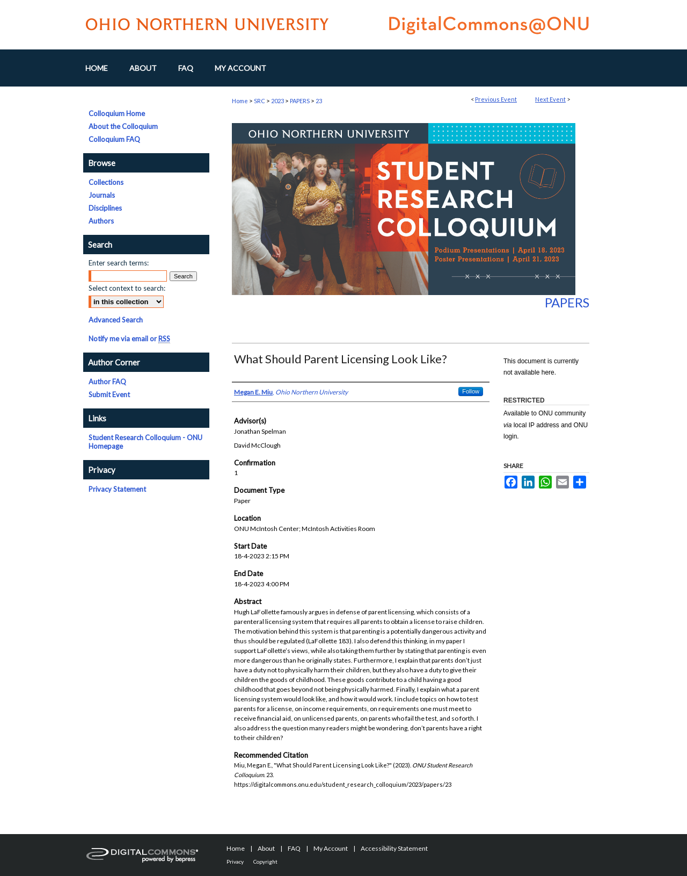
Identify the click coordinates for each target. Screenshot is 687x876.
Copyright (265, 861)
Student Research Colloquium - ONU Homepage (145, 441)
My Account (330, 848)
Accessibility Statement (394, 848)
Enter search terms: (119, 263)
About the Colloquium (123, 126)
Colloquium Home (117, 113)
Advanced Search (116, 319)
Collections (106, 182)
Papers (567, 302)
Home (240, 100)
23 (319, 100)
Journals (102, 195)
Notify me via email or (129, 338)
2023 (278, 100)
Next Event (550, 99)
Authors (101, 221)
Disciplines (105, 208)
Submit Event (109, 394)
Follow (470, 391)
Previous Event (496, 99)
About (266, 848)
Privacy (235, 861)
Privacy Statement (117, 489)
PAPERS (300, 100)
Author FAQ (107, 381)
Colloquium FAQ (114, 139)
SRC (260, 100)
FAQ (294, 848)
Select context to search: (127, 288)
